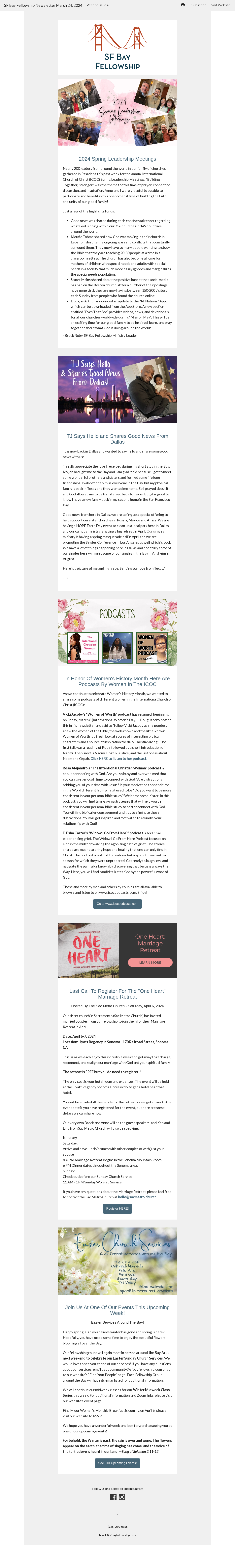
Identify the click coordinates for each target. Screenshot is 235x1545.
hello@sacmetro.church (137, 1197)
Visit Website (220, 5)
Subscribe (199, 5)
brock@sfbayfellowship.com (117, 1535)
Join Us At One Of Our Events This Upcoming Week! (117, 1310)
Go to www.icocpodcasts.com (117, 903)
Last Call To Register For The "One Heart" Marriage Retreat (118, 994)
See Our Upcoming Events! (117, 1463)
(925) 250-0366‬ (117, 1526)
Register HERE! (117, 1208)
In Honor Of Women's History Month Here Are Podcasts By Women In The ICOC (117, 681)
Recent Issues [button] (98, 5)
